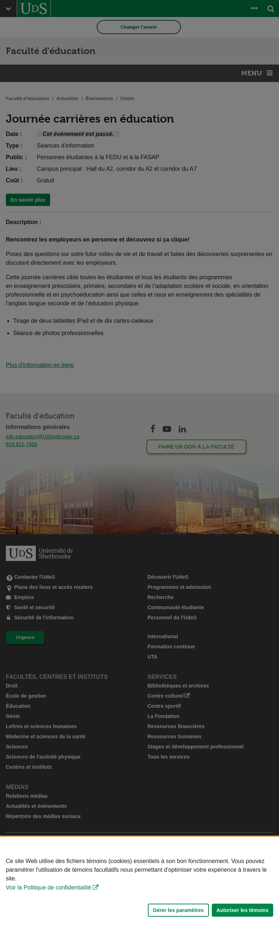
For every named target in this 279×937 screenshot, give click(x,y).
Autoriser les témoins (242, 910)
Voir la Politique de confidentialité (48, 887)
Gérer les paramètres (178, 910)
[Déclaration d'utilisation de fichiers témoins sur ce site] (139, 887)
